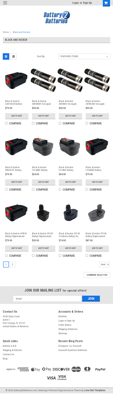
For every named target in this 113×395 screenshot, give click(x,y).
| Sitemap (42, 391)
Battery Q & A (9, 347)
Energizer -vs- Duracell (69, 347)
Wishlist (62, 317)
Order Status (64, 326)
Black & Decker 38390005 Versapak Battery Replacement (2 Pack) (43, 102)
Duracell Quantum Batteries (72, 351)
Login (75, 2)
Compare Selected (97, 276)
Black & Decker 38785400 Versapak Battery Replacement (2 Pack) (97, 102)
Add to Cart (16, 116)
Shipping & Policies (12, 351)
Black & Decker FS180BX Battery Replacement (93, 169)
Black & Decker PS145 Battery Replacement (96, 235)
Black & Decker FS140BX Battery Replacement (40, 169)
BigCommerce (65, 391)
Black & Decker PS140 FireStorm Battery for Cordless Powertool (69, 235)
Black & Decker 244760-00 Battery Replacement (13, 102)
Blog (5, 359)
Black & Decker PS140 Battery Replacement (42, 235)
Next (105, 265)
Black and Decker (21, 32)
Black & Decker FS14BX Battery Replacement (66, 169)
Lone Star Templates (94, 391)
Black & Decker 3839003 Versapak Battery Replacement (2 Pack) (70, 102)
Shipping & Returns (67, 330)
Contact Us (8, 355)
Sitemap (62, 334)
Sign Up (87, 2)
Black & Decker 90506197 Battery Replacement (13, 169)
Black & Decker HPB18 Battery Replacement (16, 235)
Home (6, 32)
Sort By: (41, 56)
